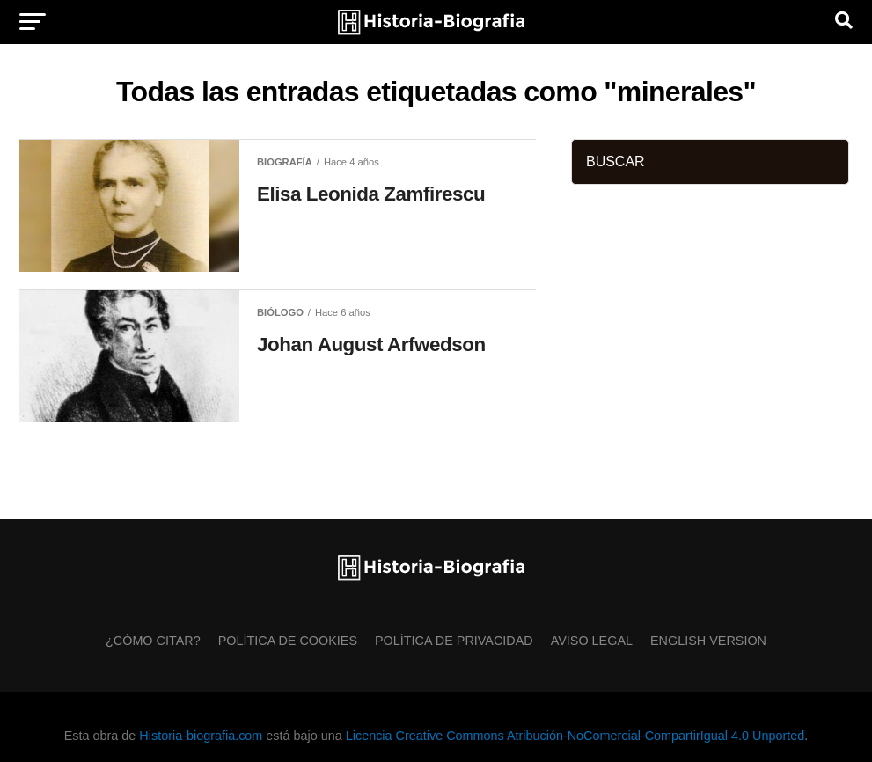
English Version (708, 641)
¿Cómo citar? (153, 641)
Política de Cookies (287, 641)
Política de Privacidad (454, 641)
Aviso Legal (592, 641)
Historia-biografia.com (200, 736)
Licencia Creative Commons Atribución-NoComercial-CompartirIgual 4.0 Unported (575, 736)
